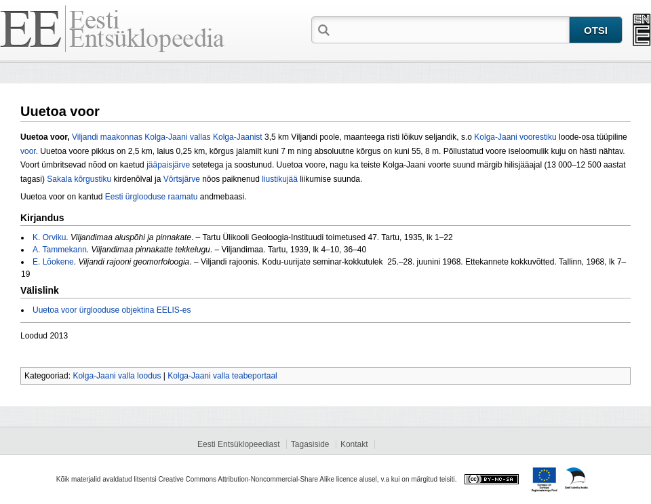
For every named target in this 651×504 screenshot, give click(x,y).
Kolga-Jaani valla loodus (117, 376)
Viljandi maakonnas (107, 137)
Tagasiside (310, 444)
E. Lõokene (53, 262)
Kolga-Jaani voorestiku (515, 137)
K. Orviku (49, 237)
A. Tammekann (60, 249)
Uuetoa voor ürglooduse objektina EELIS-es (112, 310)
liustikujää (280, 179)
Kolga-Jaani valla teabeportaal (222, 376)
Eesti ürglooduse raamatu (151, 196)
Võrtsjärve (181, 179)
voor (28, 151)
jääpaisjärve (168, 165)
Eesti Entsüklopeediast (238, 444)
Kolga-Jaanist (237, 137)
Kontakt (354, 444)
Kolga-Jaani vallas (177, 137)
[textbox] (451, 29)
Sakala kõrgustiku (79, 179)
